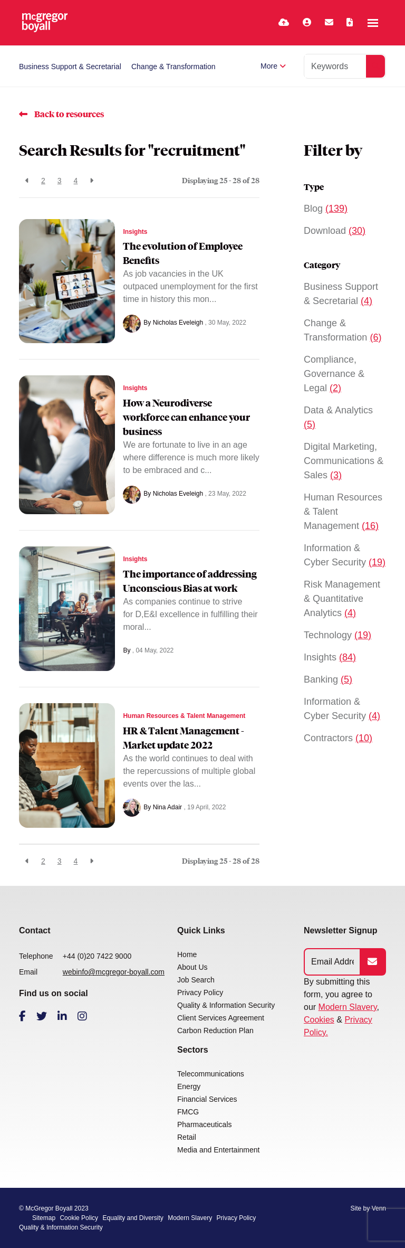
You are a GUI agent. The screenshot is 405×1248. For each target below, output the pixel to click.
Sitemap (43, 1218)
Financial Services (207, 1099)
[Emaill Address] (332, 962)
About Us (192, 967)
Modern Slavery (348, 1007)
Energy (188, 1086)
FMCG (188, 1112)
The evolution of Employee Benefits (183, 253)
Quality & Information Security (226, 1005)
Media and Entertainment (218, 1150)
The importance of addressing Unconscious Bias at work (190, 581)
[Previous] (27, 181)
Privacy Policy (200, 992)
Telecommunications (210, 1074)
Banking (328, 679)
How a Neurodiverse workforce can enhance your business (186, 417)
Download (334, 230)
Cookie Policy (79, 1218)
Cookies (319, 1019)
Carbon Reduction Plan (215, 1030)
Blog (326, 208)
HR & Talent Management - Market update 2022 (183, 738)
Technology (337, 635)
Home (187, 954)
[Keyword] (336, 66)
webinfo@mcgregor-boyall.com (114, 972)
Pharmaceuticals (204, 1124)
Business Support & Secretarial (70, 66)
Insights (135, 231)
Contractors (338, 738)
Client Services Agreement (220, 1018)
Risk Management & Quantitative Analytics (342, 598)
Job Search (196, 980)
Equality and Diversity (132, 1218)
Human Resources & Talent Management (184, 716)
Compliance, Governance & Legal (334, 373)
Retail (186, 1137)
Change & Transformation (173, 66)
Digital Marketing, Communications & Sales (343, 460)
